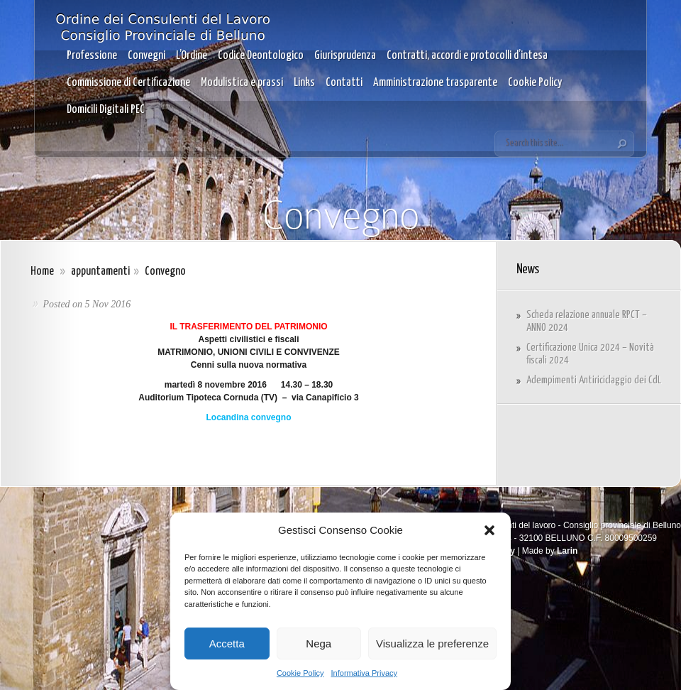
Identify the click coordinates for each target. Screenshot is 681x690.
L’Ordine (191, 56)
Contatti (344, 83)
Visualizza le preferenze (432, 643)
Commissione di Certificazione (128, 83)
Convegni (146, 56)
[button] (489, 530)
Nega (318, 643)
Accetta (227, 643)
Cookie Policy (300, 673)
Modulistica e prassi (242, 83)
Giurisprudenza (345, 56)
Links (304, 83)
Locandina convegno (248, 417)
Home (42, 271)
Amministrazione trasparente (435, 83)
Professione (92, 56)
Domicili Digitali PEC (106, 110)
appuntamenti (100, 271)
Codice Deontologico (261, 56)
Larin (567, 551)
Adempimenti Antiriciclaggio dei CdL (593, 380)
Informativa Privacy (364, 673)
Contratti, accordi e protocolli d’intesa (467, 56)
